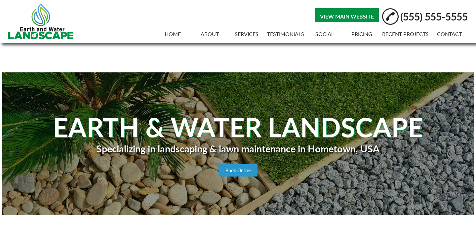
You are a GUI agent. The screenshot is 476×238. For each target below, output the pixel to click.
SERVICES (246, 34)
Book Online (238, 170)
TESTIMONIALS (285, 34)
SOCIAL (324, 34)
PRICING (361, 34)
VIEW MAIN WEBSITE (347, 16)
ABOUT (210, 34)
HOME (173, 34)
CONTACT (449, 34)
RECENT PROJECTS (405, 34)
